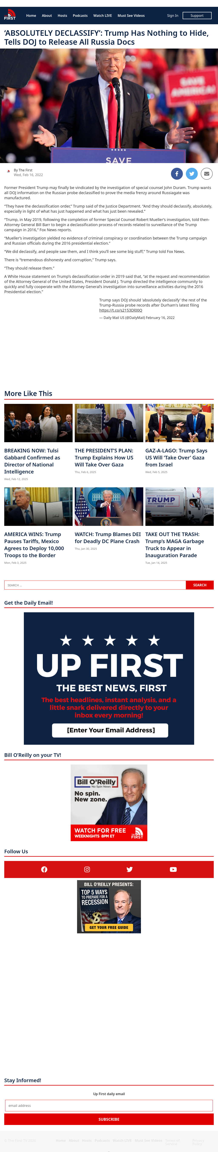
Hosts (62, 15)
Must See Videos (131, 15)
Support (197, 15)
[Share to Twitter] (192, 174)
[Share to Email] (207, 174)
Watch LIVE (102, 15)
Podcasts (80, 15)
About (47, 15)
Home (31, 15)
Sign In (172, 15)
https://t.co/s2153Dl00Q (120, 310)
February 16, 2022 (160, 317)
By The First (23, 170)
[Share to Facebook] (177, 174)
